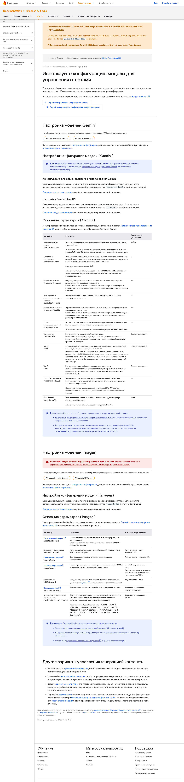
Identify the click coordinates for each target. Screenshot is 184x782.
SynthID (84, 583)
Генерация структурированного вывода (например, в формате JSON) (84, 417)
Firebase (46, 67)
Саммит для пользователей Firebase (101, 757)
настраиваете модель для (99, 166)
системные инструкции (67, 684)
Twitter (89, 761)
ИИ (85, 67)
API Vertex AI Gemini (84, 138)
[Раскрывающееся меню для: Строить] (37, 3)
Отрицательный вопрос (53, 538)
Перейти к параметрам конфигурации (66, 102)
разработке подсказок (76, 668)
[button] (15, 33)
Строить (30, 3)
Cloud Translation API (111, 58)
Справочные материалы (89, 16)
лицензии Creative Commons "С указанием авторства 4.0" (117, 710)
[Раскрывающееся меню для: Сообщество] (114, 3)
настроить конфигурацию (84, 145)
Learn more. (59, 30)
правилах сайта (89, 713)
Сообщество (105, 3)
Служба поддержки (143, 752)
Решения (60, 3)
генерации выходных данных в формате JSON (93, 698)
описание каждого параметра (57, 148)
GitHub (40, 769)
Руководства (42, 752)
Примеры (108, 16)
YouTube (89, 765)
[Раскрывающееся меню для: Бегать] (51, 3)
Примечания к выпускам (145, 765)
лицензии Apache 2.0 (48, 713)
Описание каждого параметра (57, 192)
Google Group (141, 761)
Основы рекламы (21, 16)
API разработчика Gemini (57, 138)
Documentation (12, 11)
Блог (156, 3)
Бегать (45, 3)
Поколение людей (51, 588)
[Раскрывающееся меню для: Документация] (94, 3)
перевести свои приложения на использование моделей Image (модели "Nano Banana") (90, 464)
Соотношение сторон (53, 558)
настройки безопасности (73, 676)
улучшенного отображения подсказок (82, 641)
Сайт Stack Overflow (143, 757)
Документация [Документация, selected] (84, 3)
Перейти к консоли (170, 3)
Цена (71, 3)
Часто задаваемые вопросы (146, 769)
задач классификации (62, 701)
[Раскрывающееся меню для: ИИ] (43, 16)
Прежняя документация (145, 773)
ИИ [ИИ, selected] (38, 16)
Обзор (6, 16)
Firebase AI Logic (36, 11)
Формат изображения (53, 565)
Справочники (43, 757)
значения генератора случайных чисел (89, 628)
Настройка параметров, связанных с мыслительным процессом (81, 425)
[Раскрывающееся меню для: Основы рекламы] (32, 16)
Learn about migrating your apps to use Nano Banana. (117, 45)
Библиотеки (42, 765)
